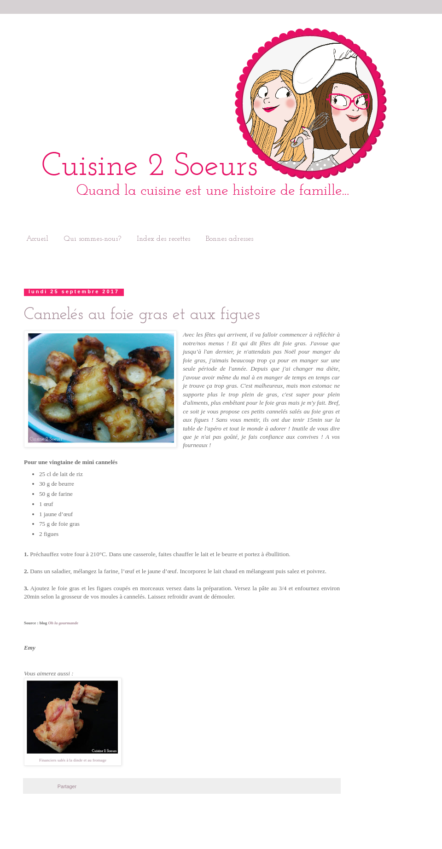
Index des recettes (163, 239)
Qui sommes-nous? (92, 239)
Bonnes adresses (229, 239)
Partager (67, 786)
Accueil (37, 239)
